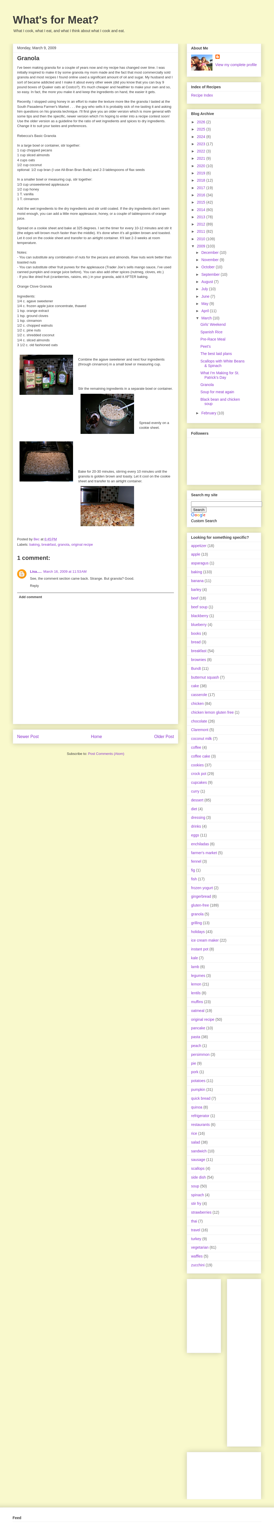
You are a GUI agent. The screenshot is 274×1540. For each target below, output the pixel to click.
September (210, 274)
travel (195, 1230)
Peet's (205, 346)
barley (196, 589)
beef (194, 598)
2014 (201, 210)
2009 (201, 246)
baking (34, 544)
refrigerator (200, 1116)
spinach (197, 1195)
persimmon (200, 1054)
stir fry (196, 1203)
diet (194, 809)
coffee (196, 747)
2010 (201, 239)
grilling (196, 923)
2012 (201, 224)
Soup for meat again (217, 392)
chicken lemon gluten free (212, 712)
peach (196, 1046)
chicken (197, 703)
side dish (198, 1177)
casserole (199, 695)
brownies (198, 660)
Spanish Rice (211, 332)
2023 (201, 144)
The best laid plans (216, 353)
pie (193, 1063)
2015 (201, 202)
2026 (201, 122)
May (205, 303)
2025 (201, 129)
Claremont (199, 730)
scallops (198, 1168)
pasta (195, 1037)
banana (197, 581)
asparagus (199, 563)
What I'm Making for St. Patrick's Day (219, 375)
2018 (201, 180)
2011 (201, 231)
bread (196, 642)
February (209, 413)
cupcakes (199, 782)
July (205, 289)
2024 (201, 137)
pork (194, 1072)
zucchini (198, 1265)
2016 (201, 195)
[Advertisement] (252, 1361)
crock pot (198, 773)
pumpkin (198, 1089)
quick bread (200, 1098)
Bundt (196, 668)
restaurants (200, 1124)
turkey (196, 1239)
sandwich (199, 1151)
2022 (201, 151)
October (208, 267)
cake (195, 686)
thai (194, 1221)
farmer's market (204, 853)
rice (194, 1133)
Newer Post (28, 736)
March (207, 318)
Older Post (164, 736)
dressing (198, 817)
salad (195, 1142)
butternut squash (205, 677)
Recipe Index (202, 95)
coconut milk (201, 738)
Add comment (30, 597)
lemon (196, 984)
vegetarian (199, 1247)
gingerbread (201, 896)
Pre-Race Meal (212, 339)
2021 (201, 158)
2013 (201, 217)
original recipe (82, 544)
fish (194, 879)
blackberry (199, 616)
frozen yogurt (202, 888)
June (205, 296)
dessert (197, 800)
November (210, 260)
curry (195, 791)
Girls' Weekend (213, 324)
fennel (196, 861)
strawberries (201, 1212)
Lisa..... (36, 572)
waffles (197, 1256)
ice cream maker (205, 940)
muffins (197, 1002)
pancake (198, 1028)
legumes (198, 975)
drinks (196, 826)
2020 (201, 166)
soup (195, 1186)
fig (193, 870)
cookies (197, 765)
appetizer (199, 546)
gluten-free (200, 905)
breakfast (48, 544)
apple (195, 554)
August (207, 282)
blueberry (199, 624)
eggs (195, 835)
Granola (207, 385)
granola (63, 544)
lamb (195, 967)
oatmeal (197, 1010)
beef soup (199, 607)
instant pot (199, 949)
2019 (201, 173)
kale (194, 958)
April (205, 311)
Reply (34, 586)
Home (96, 736)
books (196, 633)
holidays (198, 932)
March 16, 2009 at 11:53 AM (65, 572)
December (210, 252)
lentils (196, 993)
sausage (198, 1159)
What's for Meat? (56, 20)
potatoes (198, 1081)
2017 (201, 188)
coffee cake (200, 756)
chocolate (199, 721)
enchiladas (200, 844)
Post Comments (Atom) (106, 754)
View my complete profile (236, 65)
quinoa (196, 1107)
